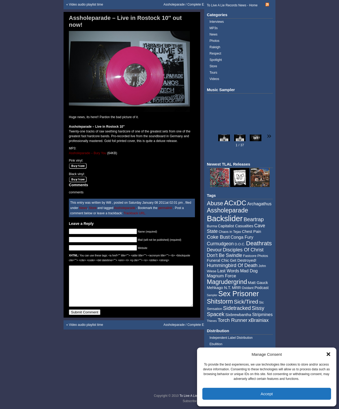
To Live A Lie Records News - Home (232, 5)
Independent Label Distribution (231, 338)
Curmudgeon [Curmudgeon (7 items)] (220, 243)
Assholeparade (124, 208)
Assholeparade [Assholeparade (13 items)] (227, 210)
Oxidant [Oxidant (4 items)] (248, 288)
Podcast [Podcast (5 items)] (262, 288)
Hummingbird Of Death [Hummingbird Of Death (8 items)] (232, 265)
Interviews (216, 22)
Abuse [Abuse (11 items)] (215, 203)
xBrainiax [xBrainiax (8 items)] (258, 320)
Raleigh (214, 47)
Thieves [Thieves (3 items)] (212, 320)
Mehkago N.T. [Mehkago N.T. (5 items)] (219, 288)
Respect (215, 53)
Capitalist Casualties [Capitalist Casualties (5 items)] (235, 226)
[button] (328, 354)
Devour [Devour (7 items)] (214, 249)
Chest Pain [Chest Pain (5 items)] (251, 231)
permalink (165, 208)
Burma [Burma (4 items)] (212, 226)
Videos (214, 79)
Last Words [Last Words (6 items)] (228, 270)
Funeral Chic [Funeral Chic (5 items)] (218, 260)
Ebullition (215, 344)
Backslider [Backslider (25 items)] (225, 218)
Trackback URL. (134, 213)
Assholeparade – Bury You (88, 153)
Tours (213, 72)
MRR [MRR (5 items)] (236, 288)
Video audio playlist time (86, 4)
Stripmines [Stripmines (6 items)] (262, 314)
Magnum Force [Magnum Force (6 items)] (221, 275)
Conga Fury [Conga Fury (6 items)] (242, 237)
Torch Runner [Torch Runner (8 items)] (232, 320)
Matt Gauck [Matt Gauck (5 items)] (258, 283)
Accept (267, 394)
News (83, 208)
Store (93, 208)
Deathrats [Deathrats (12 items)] (259, 243)
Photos (214, 41)
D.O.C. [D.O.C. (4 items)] (240, 244)
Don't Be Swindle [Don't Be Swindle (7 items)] (224, 255)
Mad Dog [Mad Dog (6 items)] (249, 270)
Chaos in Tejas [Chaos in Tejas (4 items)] (229, 232)
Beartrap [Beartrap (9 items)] (254, 219)
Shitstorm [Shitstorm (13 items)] (220, 301)
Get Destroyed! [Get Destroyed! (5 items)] (243, 260)
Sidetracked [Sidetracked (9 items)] (237, 308)
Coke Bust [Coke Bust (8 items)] (218, 237)
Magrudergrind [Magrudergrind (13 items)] (227, 281)
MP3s (213, 28)
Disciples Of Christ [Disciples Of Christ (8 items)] (243, 249)
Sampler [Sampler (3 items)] (212, 295)
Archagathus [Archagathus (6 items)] (259, 203)
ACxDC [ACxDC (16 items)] (235, 203)
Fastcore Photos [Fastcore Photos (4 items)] (255, 256)
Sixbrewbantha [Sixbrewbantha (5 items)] (238, 315)
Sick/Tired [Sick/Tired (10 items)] (246, 302)
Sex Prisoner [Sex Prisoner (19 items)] (238, 294)
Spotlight (215, 60)
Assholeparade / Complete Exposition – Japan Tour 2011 (203, 4)
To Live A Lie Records (195, 396)
